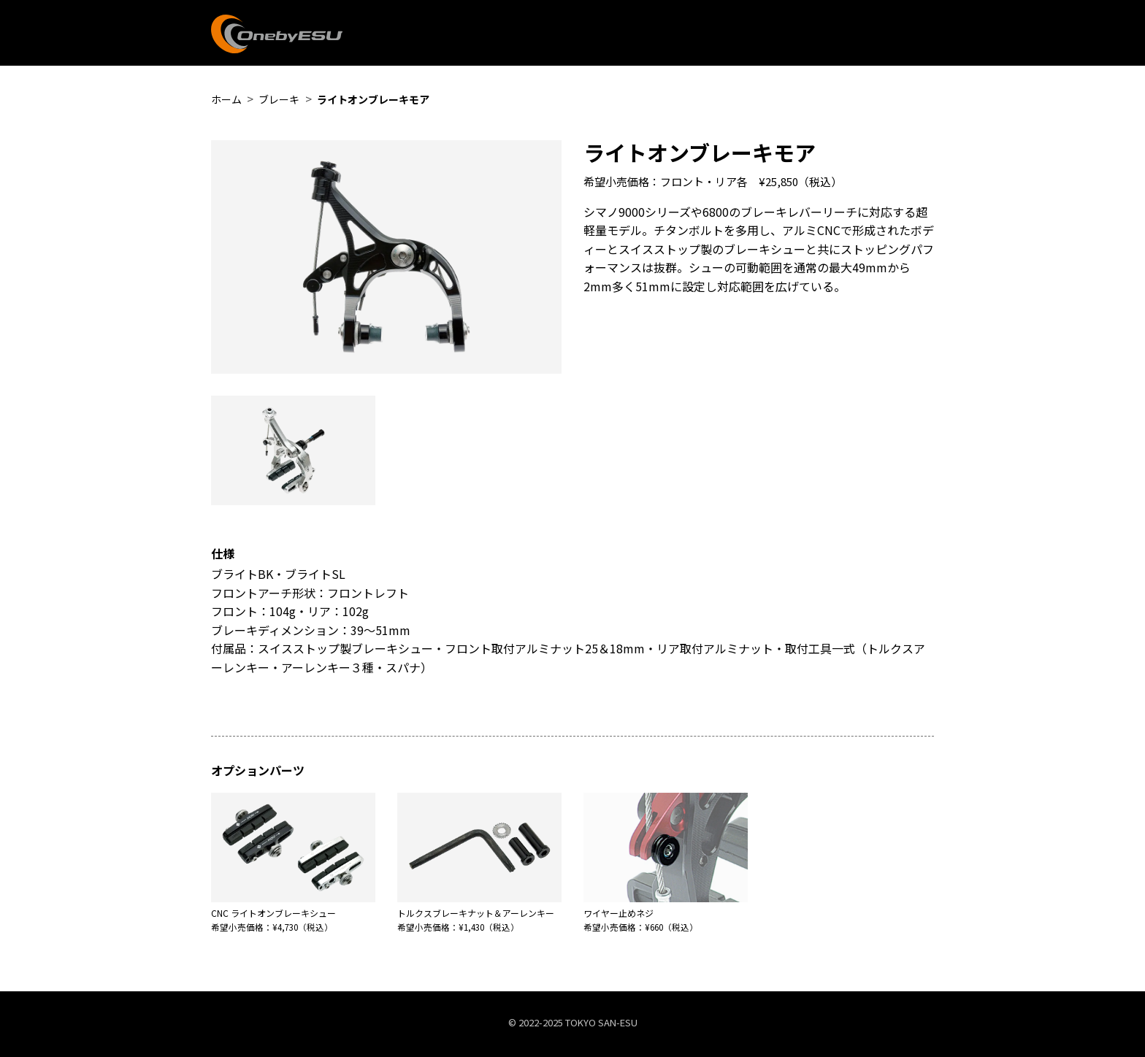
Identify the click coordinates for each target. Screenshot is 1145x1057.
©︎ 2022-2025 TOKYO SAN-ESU (572, 1022)
